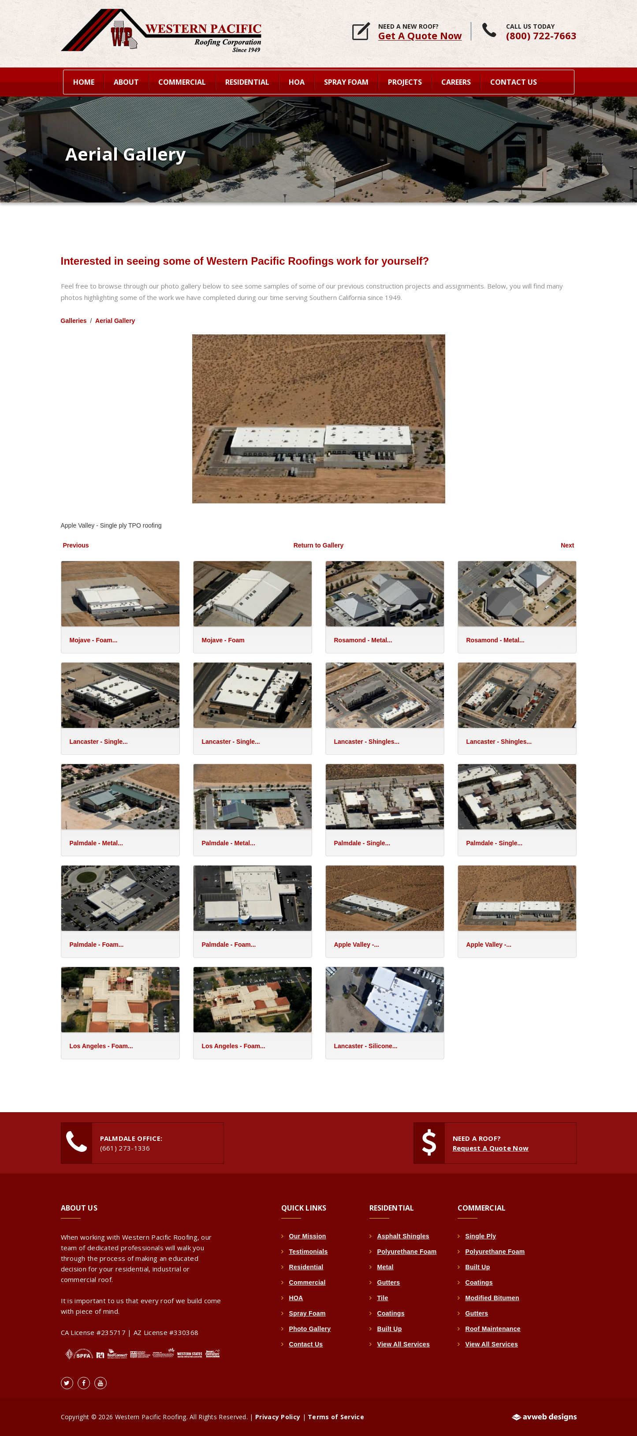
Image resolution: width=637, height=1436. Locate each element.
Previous (76, 545)
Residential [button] (247, 82)
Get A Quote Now (420, 35)
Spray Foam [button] (346, 82)
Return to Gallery (319, 545)
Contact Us (513, 82)
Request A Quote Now (491, 1148)
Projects (405, 82)
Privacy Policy (277, 1417)
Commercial (307, 1282)
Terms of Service (336, 1417)
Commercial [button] (182, 82)
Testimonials (308, 1251)
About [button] (126, 82)
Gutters (388, 1282)
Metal (385, 1267)
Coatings (391, 1313)
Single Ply (481, 1236)
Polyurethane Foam (407, 1251)
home (83, 82)
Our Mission (307, 1236)
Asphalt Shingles (403, 1236)
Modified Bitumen (492, 1297)
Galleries (74, 320)
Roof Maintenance (493, 1328)
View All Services (403, 1344)
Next (567, 545)
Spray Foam (307, 1313)
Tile (382, 1297)
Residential (306, 1267)
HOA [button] (297, 82)
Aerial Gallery (115, 320)
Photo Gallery (310, 1328)
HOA (296, 1297)
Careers (456, 82)
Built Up (389, 1328)
